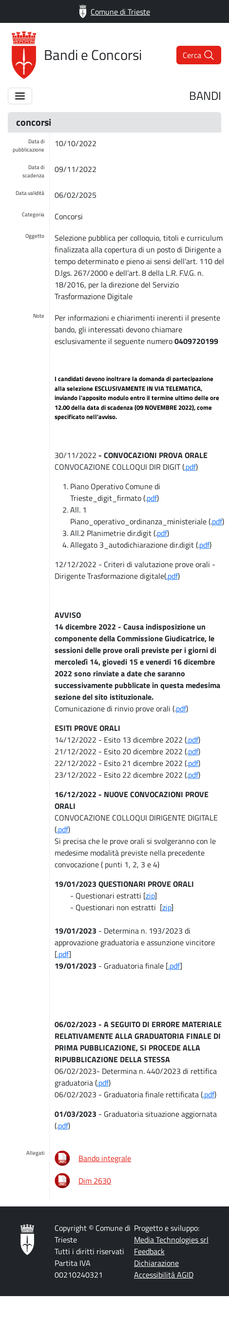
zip (150, 895)
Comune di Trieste (114, 11)
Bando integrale (104, 1158)
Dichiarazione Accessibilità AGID (163, 1269)
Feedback (149, 1251)
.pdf (190, 467)
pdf (152, 498)
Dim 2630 (94, 1180)
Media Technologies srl (171, 1239)
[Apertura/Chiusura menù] (20, 96)
